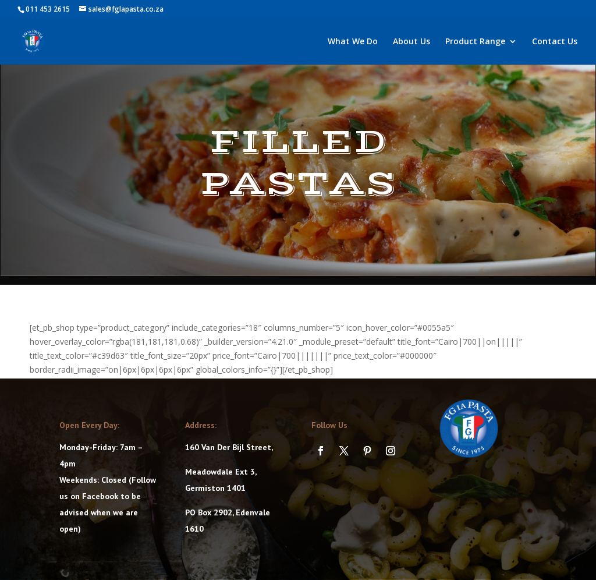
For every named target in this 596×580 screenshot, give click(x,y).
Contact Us (554, 42)
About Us (411, 42)
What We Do (353, 42)
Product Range (475, 42)
